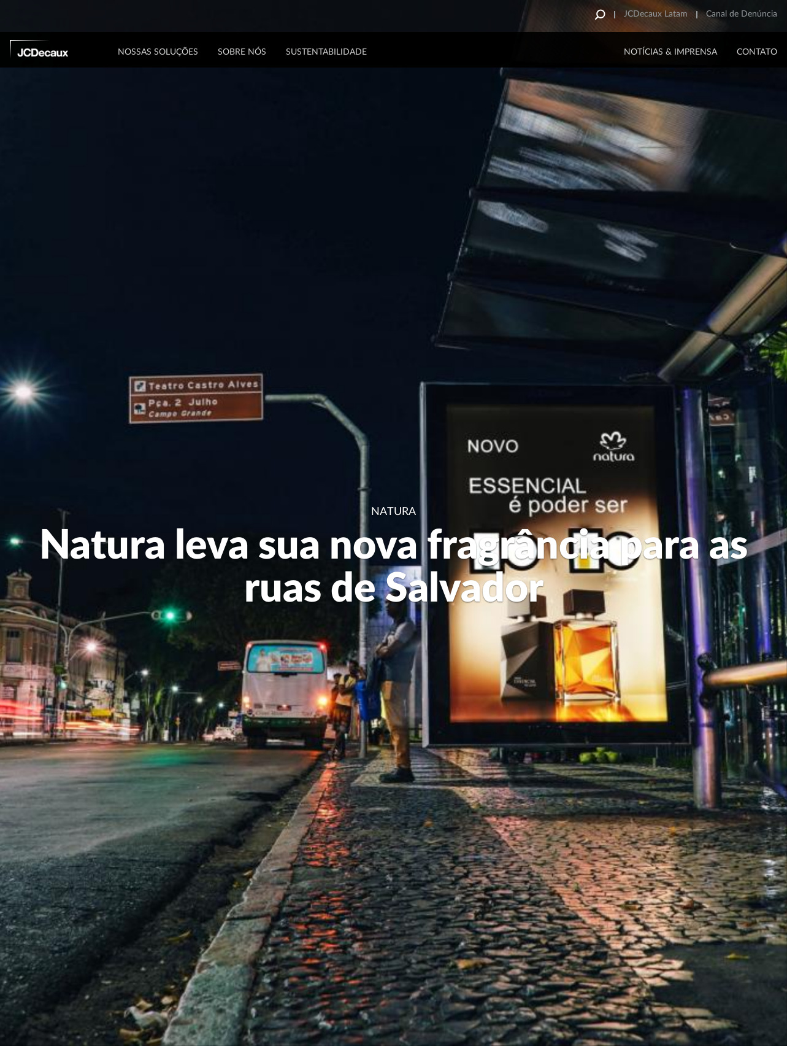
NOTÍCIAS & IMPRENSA (670, 52)
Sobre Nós (242, 52)
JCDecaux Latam (656, 14)
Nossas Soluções (158, 52)
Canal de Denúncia (741, 14)
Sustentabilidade (326, 52)
